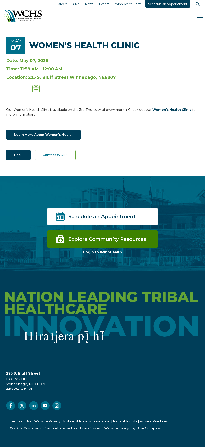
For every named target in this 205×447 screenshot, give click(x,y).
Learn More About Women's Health (43, 135)
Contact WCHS (55, 155)
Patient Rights (125, 421)
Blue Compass (148, 428)
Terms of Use (21, 421)
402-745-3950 (19, 389)
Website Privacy (47, 421)
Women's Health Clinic (171, 110)
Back (18, 155)
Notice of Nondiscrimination (86, 421)
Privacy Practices (154, 421)
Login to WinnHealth (102, 252)
